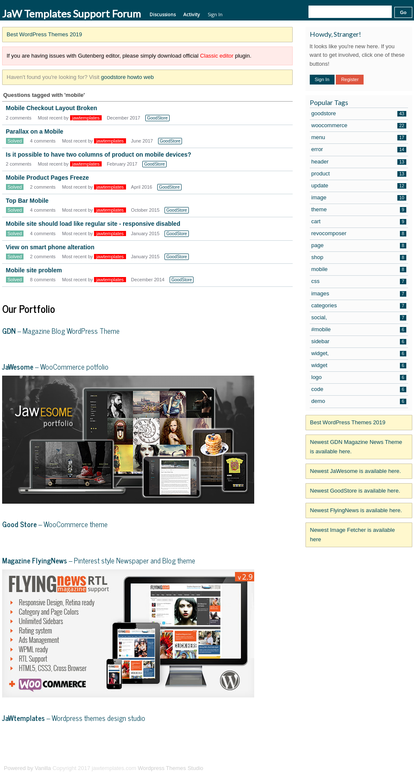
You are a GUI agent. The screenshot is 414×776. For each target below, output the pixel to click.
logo (316, 377)
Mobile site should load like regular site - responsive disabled (93, 223)
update (320, 185)
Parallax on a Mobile (35, 131)
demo (318, 401)
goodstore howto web (127, 77)
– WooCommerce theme (55, 524)
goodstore (323, 113)
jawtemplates (86, 117)
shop (317, 257)
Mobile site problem (34, 270)
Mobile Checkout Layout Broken (51, 108)
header (320, 161)
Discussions (163, 14)
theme (319, 209)
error (317, 149)
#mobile (321, 329)
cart (316, 221)
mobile (319, 269)
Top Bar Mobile (27, 200)
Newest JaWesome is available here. (355, 471)
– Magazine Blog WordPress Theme (61, 331)
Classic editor (216, 56)
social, (319, 317)
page (317, 245)
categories (324, 305)
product (320, 173)
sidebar (320, 341)
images (320, 293)
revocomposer (328, 233)
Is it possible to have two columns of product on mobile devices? (98, 154)
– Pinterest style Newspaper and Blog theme (98, 560)
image (318, 197)
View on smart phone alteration (50, 247)
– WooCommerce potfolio (55, 367)
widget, (320, 353)
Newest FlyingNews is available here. (356, 510)
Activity (191, 14)
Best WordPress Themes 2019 (44, 34)
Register (349, 79)
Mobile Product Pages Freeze (47, 177)
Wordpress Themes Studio (170, 768)
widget (319, 365)
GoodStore (157, 118)
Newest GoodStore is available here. (355, 490)
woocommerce (329, 125)
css (315, 281)
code (317, 389)
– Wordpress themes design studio (73, 718)
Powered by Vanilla (27, 768)
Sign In (215, 14)
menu (318, 137)
